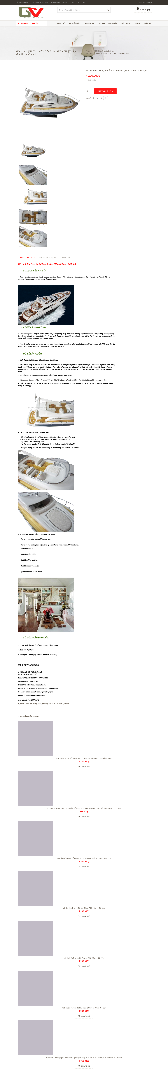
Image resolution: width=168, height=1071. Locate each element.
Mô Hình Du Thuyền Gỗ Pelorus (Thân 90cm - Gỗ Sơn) (84, 958)
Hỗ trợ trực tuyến (145, 2)
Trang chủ (60, 23)
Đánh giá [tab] (66, 258)
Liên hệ (147, 23)
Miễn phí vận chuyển (107, 23)
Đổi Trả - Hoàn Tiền (22, 2)
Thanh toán (89, 23)
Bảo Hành (65, 2)
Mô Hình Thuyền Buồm (104, 51)
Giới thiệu (125, 23)
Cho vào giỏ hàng (105, 91)
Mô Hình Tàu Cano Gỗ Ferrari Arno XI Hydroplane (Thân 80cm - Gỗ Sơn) (84, 858)
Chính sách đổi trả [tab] (48, 258)
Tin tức (137, 23)
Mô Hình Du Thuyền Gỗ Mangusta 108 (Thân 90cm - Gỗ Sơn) (83, 1008)
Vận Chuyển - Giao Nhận (40, 2)
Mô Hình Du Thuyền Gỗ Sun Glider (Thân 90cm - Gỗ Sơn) (84, 908)
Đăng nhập (75, 2)
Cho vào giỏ (84, 767)
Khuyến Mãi (74, 23)
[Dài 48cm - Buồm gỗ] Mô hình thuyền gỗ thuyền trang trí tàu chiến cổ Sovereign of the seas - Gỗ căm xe (84, 1058)
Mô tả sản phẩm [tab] (27, 258)
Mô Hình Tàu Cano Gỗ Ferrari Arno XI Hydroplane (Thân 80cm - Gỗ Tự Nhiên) (84, 758)
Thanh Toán (55, 2)
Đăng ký (84, 2)
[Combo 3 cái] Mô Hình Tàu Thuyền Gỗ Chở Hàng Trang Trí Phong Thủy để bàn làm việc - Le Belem (84, 808)
